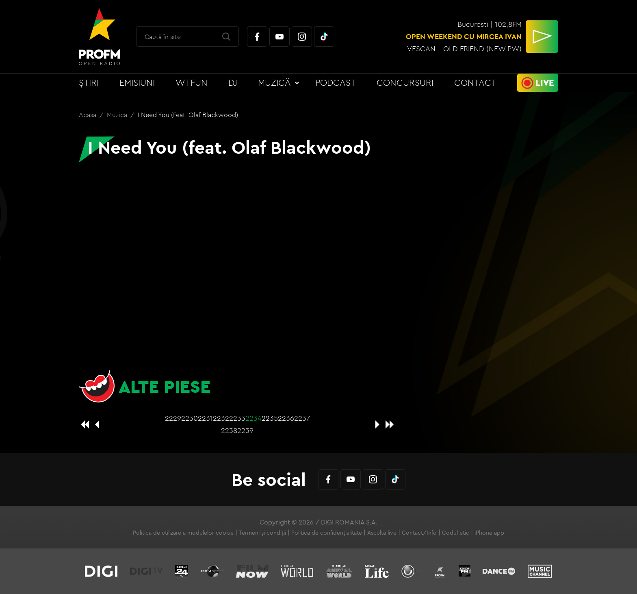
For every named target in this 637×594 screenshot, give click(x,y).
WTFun (192, 82)
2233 (237, 418)
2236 (286, 418)
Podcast (335, 82)
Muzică (274, 82)
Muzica (118, 115)
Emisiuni (137, 82)
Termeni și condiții (262, 532)
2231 (205, 418)
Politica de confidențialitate (326, 532)
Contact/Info (419, 532)
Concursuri (405, 82)
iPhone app (489, 532)
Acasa (88, 115)
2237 (302, 418)
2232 (221, 418)
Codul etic (455, 532)
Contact (475, 82)
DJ (232, 82)
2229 (173, 418)
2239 (245, 430)
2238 (229, 430)
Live (544, 82)
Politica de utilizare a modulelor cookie (183, 532)
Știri (89, 82)
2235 (270, 418)
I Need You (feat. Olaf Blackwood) (188, 115)
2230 (189, 418)
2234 (253, 418)
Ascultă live (381, 532)
